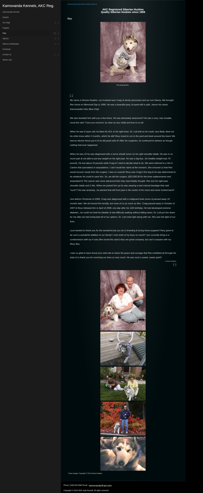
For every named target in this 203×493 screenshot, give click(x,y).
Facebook (6, 49)
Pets (4, 33)
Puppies (6, 28)
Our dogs (6, 23)
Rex (93, 4)
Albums (6, 38)
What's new (7, 60)
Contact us (7, 54)
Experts (6, 17)
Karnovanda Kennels (11, 12)
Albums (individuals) (11, 44)
